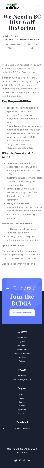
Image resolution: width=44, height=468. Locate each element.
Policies (22, 361)
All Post (15, 35)
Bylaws (22, 342)
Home (5, 35)
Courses (22, 402)
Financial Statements (22, 353)
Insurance (22, 376)
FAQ (22, 398)
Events (22, 406)
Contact (22, 413)
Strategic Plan (22, 349)
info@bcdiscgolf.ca (22, 428)
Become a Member (22, 312)
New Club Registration (22, 379)
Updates (22, 409)
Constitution (22, 338)
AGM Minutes (22, 345)
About (22, 394)
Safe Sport (22, 357)
